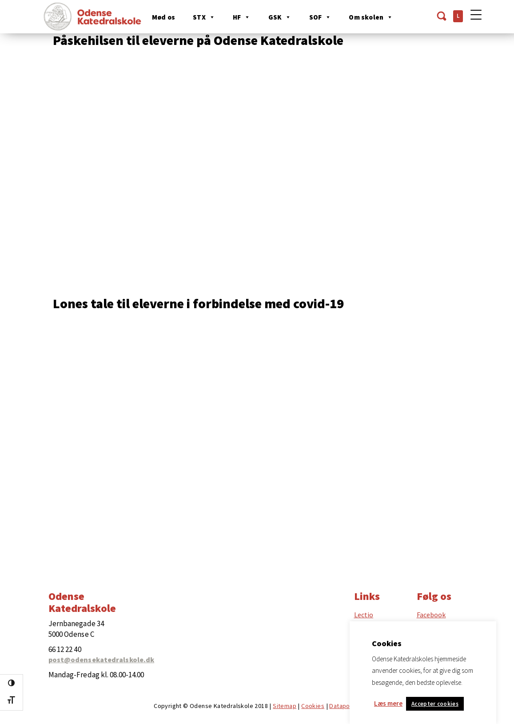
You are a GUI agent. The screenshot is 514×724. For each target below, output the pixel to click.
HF (242, 17)
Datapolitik (344, 706)
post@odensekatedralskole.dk (101, 659)
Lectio (364, 614)
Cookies (312, 706)
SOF (321, 17)
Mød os (164, 17)
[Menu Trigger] (476, 14)
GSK (280, 17)
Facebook (431, 614)
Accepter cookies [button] (434, 704)
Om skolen (372, 17)
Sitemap (284, 706)
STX (205, 17)
